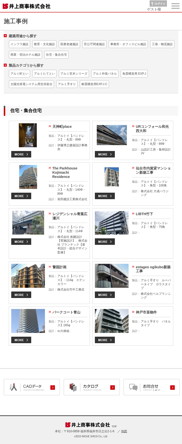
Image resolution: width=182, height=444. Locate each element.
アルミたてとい (44, 73)
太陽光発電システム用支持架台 (31, 84)
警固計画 (59, 267)
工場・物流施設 (162, 44)
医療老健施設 (69, 44)
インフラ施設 (19, 44)
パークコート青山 (66, 312)
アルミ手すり (67, 84)
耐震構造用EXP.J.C (94, 84)
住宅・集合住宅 (56, 54)
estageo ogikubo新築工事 (153, 269)
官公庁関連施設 (94, 44)
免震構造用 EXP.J (134, 73)
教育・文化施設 (44, 44)
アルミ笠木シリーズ (73, 73)
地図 (124, 431)
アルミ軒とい (19, 73)
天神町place (62, 127)
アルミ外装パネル (105, 73)
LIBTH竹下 (144, 214)
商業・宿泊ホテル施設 (25, 54)
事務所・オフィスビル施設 (128, 44)
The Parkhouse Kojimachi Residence (64, 172)
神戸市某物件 (146, 312)
